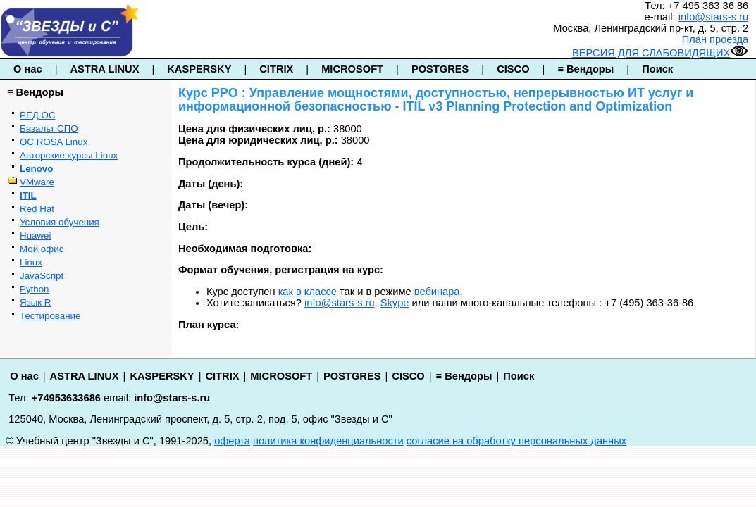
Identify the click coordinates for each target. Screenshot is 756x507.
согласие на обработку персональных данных (516, 440)
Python (34, 289)
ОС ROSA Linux (53, 142)
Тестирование (50, 316)
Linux (31, 262)
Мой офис (41, 249)
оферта (232, 440)
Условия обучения (59, 222)
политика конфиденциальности (328, 440)
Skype (394, 302)
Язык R (35, 302)
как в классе (307, 291)
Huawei (35, 235)
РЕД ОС (38, 115)
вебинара (437, 291)
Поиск (657, 69)
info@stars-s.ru (713, 17)
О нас (27, 69)
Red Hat (37, 209)
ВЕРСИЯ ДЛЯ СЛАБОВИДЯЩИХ (660, 52)
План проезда (715, 39)
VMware (37, 182)
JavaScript (41, 275)
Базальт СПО (49, 128)
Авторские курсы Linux (69, 155)
